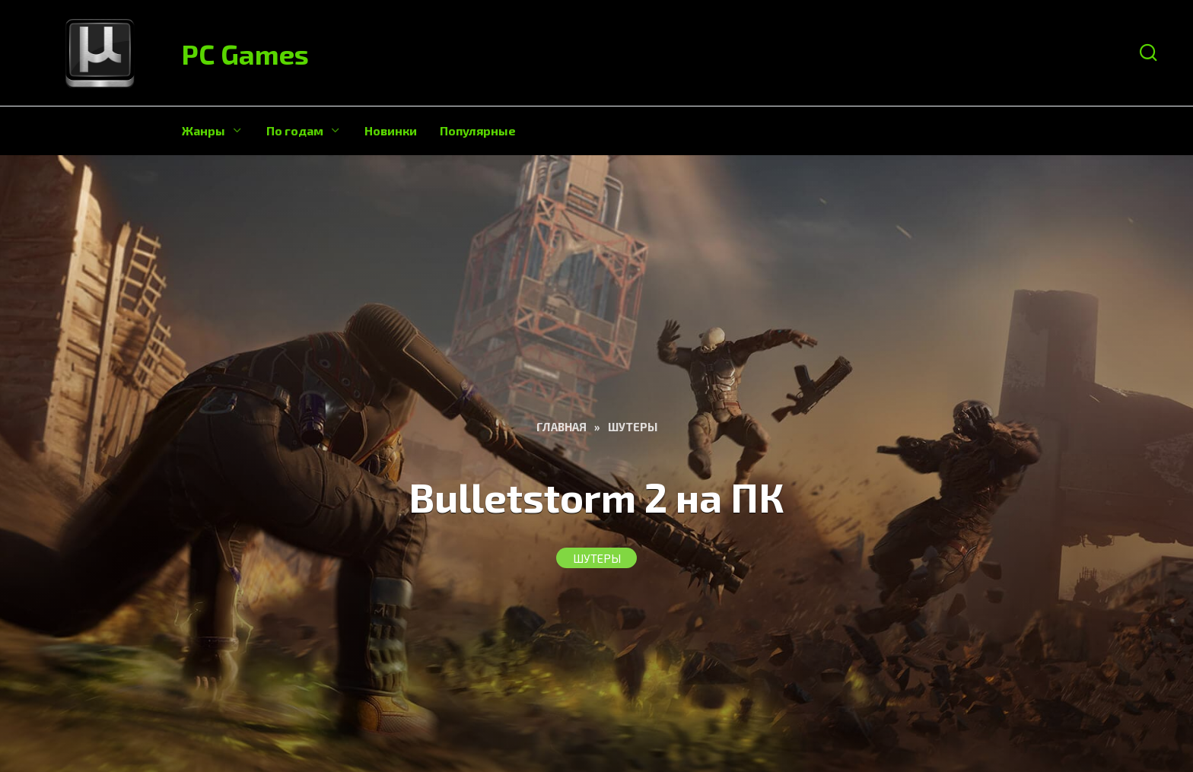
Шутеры (597, 558)
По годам (294, 130)
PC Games (245, 53)
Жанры (203, 130)
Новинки (390, 130)
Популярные (478, 130)
